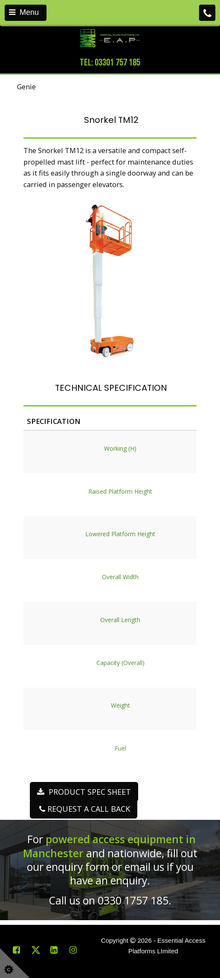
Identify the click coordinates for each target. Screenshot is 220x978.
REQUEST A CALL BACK (83, 809)
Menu (24, 12)
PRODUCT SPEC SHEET (84, 792)
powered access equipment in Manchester (109, 846)
